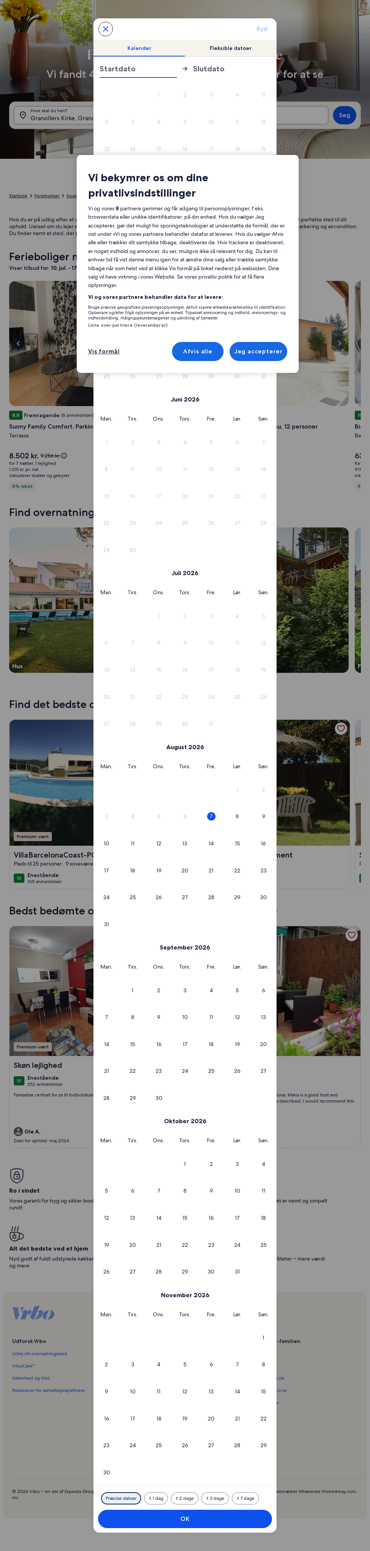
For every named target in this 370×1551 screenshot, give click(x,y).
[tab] (139, 48)
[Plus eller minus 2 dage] (184, 1498)
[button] (159, 95)
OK (185, 1518)
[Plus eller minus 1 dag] (156, 1498)
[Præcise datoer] (121, 1498)
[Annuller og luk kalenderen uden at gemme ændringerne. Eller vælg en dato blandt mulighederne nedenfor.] (106, 29)
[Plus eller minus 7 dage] (245, 1498)
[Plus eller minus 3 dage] (215, 1498)
